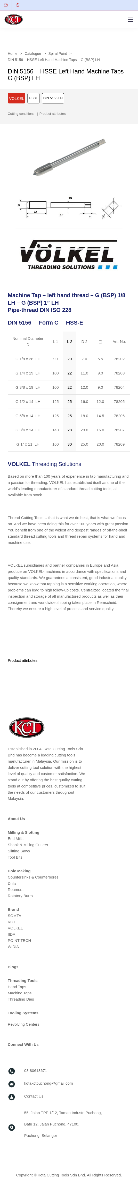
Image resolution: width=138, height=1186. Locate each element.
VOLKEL (15, 928)
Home (12, 53)
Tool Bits (15, 857)
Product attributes (52, 114)
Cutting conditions (21, 114)
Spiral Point (57, 53)
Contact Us (33, 1096)
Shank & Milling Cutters (28, 845)
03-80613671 (35, 1070)
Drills (12, 883)
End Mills (15, 838)
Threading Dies (21, 999)
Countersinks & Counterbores (33, 877)
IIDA (11, 934)
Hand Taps (17, 987)
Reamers (15, 889)
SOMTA (14, 915)
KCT (11, 922)
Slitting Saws (19, 851)
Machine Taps (19, 993)
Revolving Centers (23, 1024)
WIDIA (13, 946)
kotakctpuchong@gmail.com (48, 1083)
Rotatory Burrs (20, 896)
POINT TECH (19, 940)
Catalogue (33, 53)
